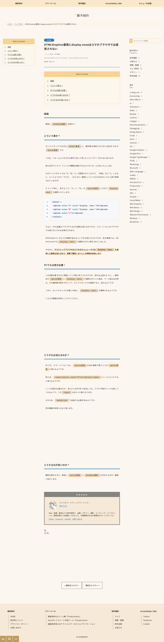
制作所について (17, 618)
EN (16, 639)
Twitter (51, 517)
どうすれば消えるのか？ (16, 58)
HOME (10, 24)
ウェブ (117, 614)
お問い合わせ (77, 517)
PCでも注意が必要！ (15, 54)
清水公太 (52, 61)
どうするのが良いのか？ (16, 62)
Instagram (59, 517)
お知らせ (118, 625)
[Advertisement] (82, 555)
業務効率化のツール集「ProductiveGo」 (64, 614)
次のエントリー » (92, 583)
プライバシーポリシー (20, 622)
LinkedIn (68, 517)
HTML (49, 40)
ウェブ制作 (19, 24)
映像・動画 (119, 618)
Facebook (146, 618)
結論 (9, 47)
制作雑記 (57, 54)
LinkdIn (145, 622)
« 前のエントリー (72, 583)
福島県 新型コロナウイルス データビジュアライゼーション (71, 622)
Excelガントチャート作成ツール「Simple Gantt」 (68, 618)
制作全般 (118, 622)
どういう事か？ (13, 50)
